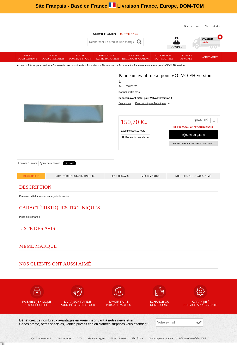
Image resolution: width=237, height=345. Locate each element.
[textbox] (111, 42)
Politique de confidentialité (192, 338)
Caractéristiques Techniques (150, 103)
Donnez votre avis (129, 92)
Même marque (150, 176)
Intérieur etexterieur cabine (107, 57)
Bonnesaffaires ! (187, 57)
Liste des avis (120, 176)
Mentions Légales (97, 338)
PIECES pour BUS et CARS (80, 57)
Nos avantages (64, 338)
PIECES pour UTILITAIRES (53, 57)
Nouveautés (209, 57)
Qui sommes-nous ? (41, 338)
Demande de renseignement (193, 143)
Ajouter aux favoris (50, 163)
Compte (176, 46)
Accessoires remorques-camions (136, 57)
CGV (80, 338)
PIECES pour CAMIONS (27, 57)
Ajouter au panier (193, 134)
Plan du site (138, 338)
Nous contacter (212, 26)
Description (124, 103)
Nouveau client (192, 26)
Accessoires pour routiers (163, 57)
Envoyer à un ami (27, 163)
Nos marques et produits (161, 338)
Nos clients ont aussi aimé (193, 176)
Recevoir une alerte (137, 137)
